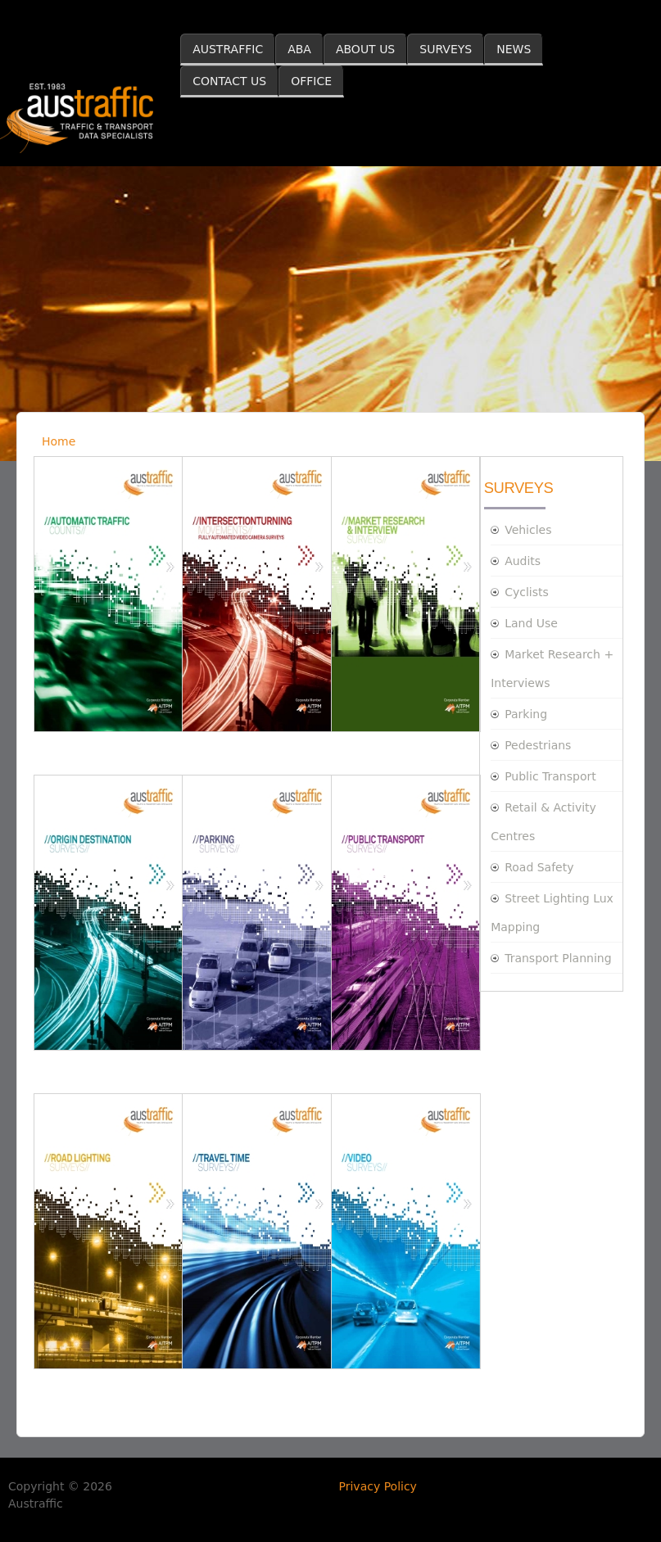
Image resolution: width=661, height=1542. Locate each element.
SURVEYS (445, 49)
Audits (523, 561)
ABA (299, 49)
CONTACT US (229, 81)
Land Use (531, 623)
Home (58, 441)
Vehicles (528, 529)
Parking (526, 714)
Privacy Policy (378, 1486)
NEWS (513, 49)
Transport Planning (558, 958)
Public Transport (550, 776)
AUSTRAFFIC (227, 49)
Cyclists (527, 592)
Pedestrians (538, 745)
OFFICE (311, 81)
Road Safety (539, 867)
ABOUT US (365, 49)
